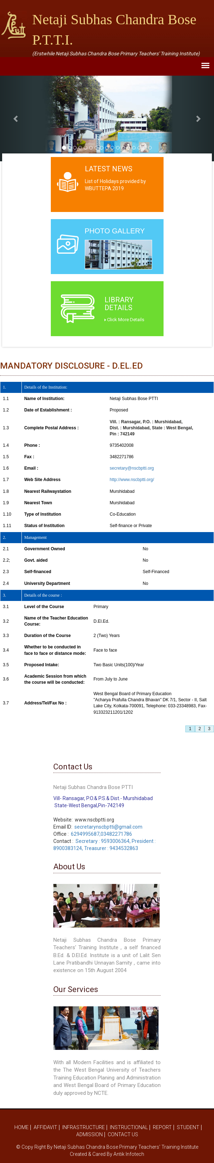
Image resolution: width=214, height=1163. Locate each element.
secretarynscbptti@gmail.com (108, 827)
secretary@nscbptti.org (132, 468)
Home (21, 1127)
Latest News (108, 169)
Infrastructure (83, 1127)
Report (162, 1127)
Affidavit (45, 1127)
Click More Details (124, 319)
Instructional (129, 1127)
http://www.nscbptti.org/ (132, 479)
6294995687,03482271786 (101, 834)
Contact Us (123, 1134)
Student (188, 1127)
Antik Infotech (128, 1154)
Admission (89, 1134)
